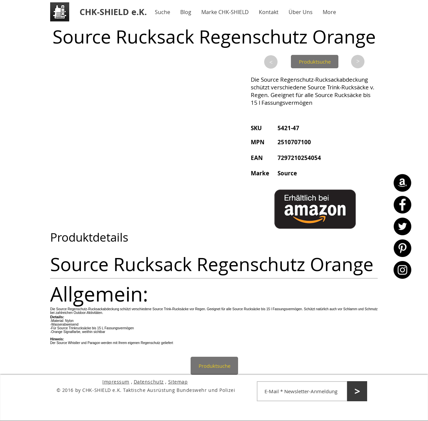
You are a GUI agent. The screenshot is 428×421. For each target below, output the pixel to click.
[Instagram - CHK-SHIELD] (402, 270)
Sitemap (178, 381)
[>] (271, 62)
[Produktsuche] (314, 61)
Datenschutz (149, 381)
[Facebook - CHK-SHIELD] (402, 205)
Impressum (115, 381)
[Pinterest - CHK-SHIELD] (402, 248)
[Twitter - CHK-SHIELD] (402, 226)
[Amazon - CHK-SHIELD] (402, 183)
